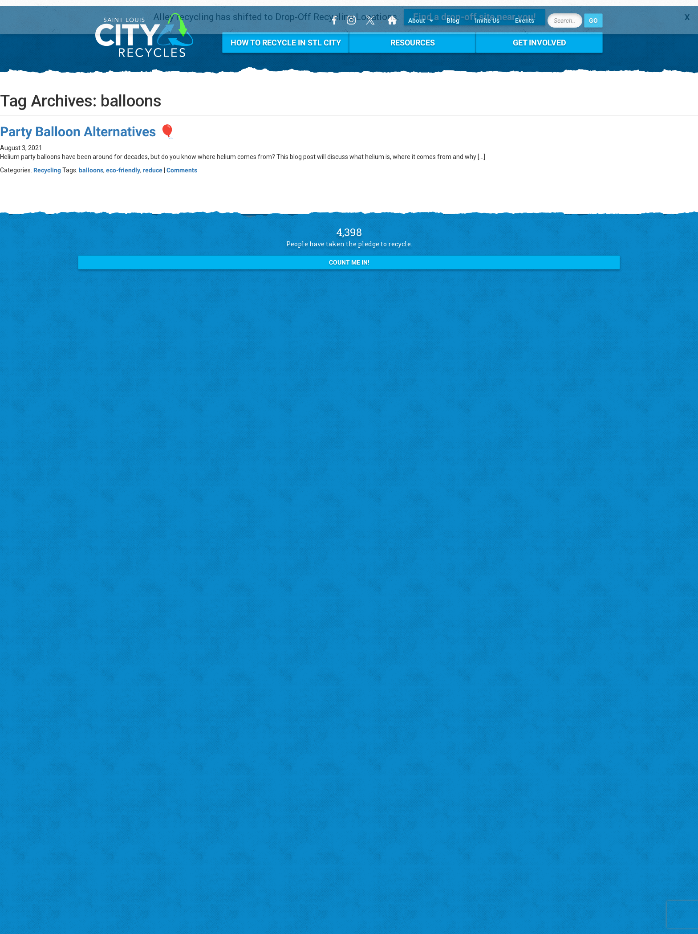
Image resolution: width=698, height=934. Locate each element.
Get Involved (539, 36)
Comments (181, 164)
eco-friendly (123, 164)
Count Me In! (349, 257)
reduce (152, 164)
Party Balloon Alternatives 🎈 (87, 126)
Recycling (47, 164)
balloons (91, 164)
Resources (412, 36)
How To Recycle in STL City (286, 36)
